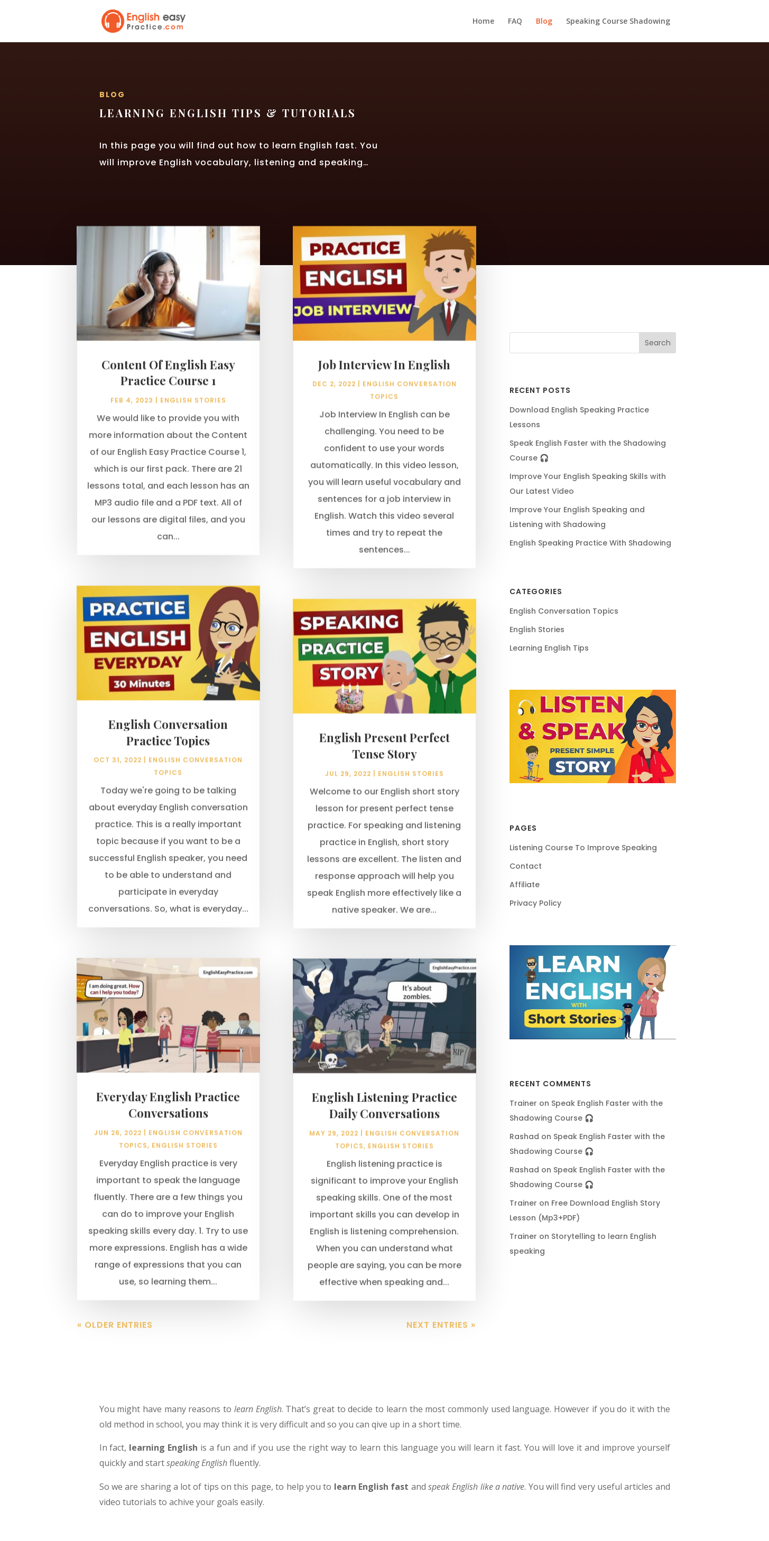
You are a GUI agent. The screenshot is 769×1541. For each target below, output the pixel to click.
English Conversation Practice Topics (168, 746)
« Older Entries (115, 1338)
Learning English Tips (549, 648)
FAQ (515, 21)
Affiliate (524, 884)
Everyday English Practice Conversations (168, 1118)
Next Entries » (441, 1338)
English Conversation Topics (563, 611)
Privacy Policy (535, 903)
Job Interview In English (384, 378)
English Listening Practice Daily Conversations (384, 1119)
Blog (544, 21)
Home (483, 21)
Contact (525, 866)
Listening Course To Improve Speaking (583, 847)
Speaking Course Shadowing (618, 21)
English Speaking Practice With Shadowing (590, 543)
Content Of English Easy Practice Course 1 (168, 386)
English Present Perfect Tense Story (384, 759)
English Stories (193, 414)
